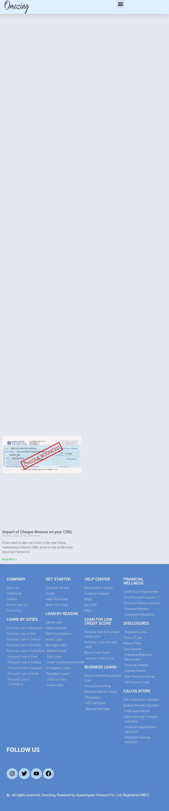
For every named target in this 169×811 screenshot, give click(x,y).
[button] (120, 4)
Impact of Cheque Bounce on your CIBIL (37, 532)
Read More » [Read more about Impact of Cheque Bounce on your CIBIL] (9, 559)
